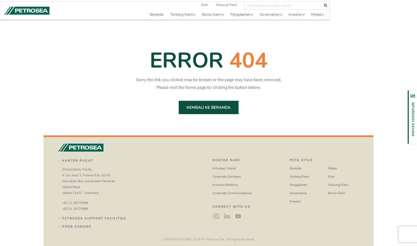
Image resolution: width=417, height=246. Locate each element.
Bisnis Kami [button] (255, 22)
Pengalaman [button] (284, 22)
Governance (298, 193)
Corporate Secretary (226, 176)
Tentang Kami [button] (225, 22)
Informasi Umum (224, 168)
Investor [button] (339, 22)
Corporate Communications (232, 193)
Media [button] (360, 22)
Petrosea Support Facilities (94, 218)
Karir (248, 13)
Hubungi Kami (270, 13)
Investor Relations (225, 185)
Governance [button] (313, 22)
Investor (295, 201)
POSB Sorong (76, 226)
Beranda (200, 22)
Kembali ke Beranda (209, 107)
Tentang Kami (299, 176)
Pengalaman (298, 185)
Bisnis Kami (336, 193)
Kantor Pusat (77, 161)
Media (332, 168)
